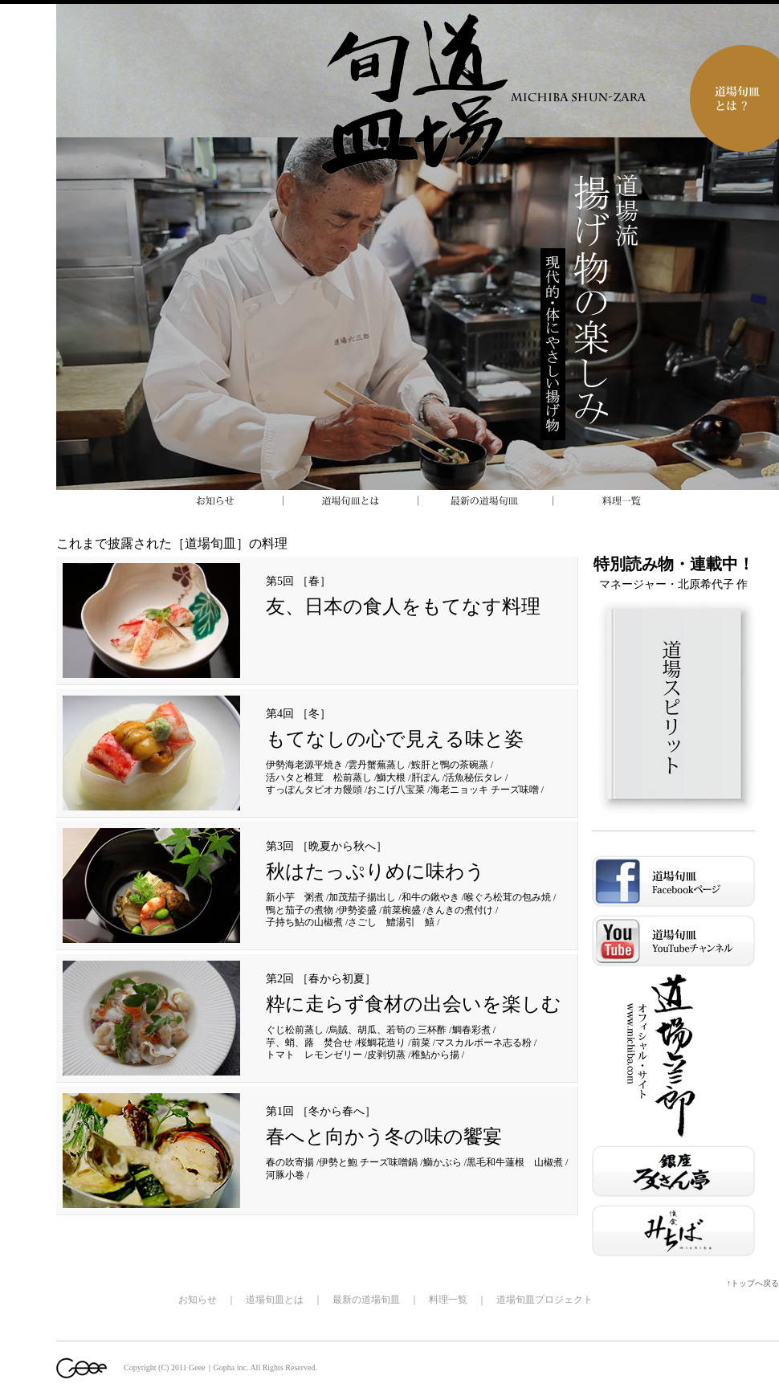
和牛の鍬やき (430, 897)
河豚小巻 (285, 1175)
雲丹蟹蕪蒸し (377, 764)
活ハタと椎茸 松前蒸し (319, 777)
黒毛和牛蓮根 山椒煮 (515, 1162)
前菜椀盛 (401, 910)
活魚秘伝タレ (474, 777)
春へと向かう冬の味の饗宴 (384, 1136)
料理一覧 (448, 1299)
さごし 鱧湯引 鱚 (391, 922)
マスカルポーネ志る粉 (483, 1042)
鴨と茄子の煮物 (299, 910)
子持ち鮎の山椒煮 (304, 922)
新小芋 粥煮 (295, 897)
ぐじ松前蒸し (295, 1029)
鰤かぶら (442, 1162)
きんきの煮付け (459, 910)
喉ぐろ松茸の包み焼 (507, 897)
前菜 (420, 1042)
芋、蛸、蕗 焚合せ (309, 1042)
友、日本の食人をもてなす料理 (403, 606)
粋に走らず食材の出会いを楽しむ (413, 1004)
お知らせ (197, 1299)
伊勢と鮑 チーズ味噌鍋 (368, 1162)
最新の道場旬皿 (366, 1299)
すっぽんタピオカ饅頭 (314, 789)
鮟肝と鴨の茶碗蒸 (449, 764)
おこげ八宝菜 (396, 789)
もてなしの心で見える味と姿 (395, 739)
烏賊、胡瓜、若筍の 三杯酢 (387, 1029)
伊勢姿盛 (357, 910)
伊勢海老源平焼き (304, 764)
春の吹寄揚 (290, 1162)
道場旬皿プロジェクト (544, 1299)
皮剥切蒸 (386, 1054)
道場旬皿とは (275, 1299)
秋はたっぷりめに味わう (375, 871)
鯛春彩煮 (471, 1029)
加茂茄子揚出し (362, 897)
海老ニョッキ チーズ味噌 (484, 789)
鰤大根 (391, 777)
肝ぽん (425, 777)
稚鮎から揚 (435, 1054)
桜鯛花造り (381, 1042)
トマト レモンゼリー (314, 1054)
